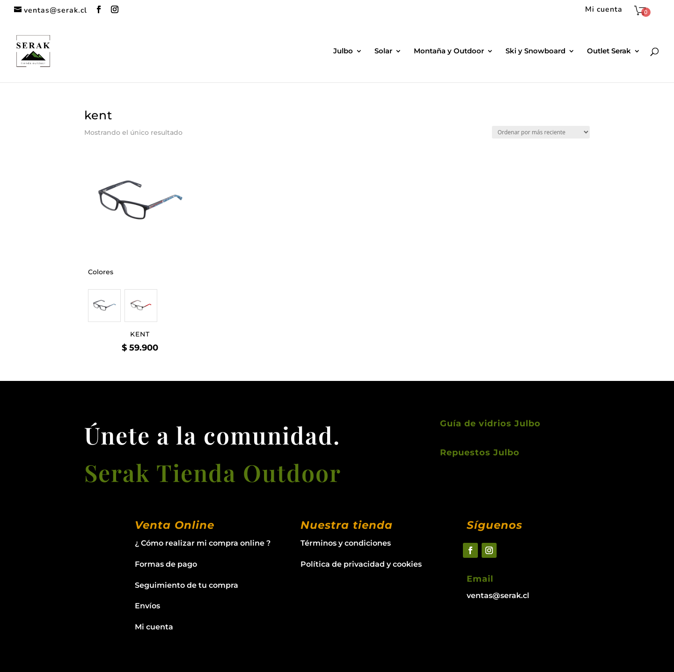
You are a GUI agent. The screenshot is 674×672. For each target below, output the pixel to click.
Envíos (147, 605)
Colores (100, 272)
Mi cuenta (604, 10)
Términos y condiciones (345, 543)
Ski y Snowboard (535, 51)
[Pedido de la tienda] (541, 132)
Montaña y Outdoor (449, 51)
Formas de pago (166, 564)
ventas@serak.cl (498, 595)
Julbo (343, 51)
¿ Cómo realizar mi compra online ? (203, 543)
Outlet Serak (609, 51)
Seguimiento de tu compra (186, 585)
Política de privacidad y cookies (361, 564)
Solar (383, 51)
